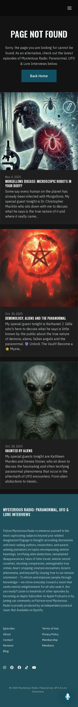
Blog (6, 651)
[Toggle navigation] (69, 8)
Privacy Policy (50, 634)
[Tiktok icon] (26, 667)
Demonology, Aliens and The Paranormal (35, 318)
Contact (8, 640)
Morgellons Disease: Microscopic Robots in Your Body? (38, 183)
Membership (50, 640)
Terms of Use (50, 628)
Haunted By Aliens (18, 450)
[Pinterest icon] (12, 667)
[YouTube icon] (34, 667)
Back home (39, 76)
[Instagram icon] (4, 667)
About (7, 634)
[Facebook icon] (19, 667)
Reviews (8, 645)
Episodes (9, 628)
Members (48, 645)
